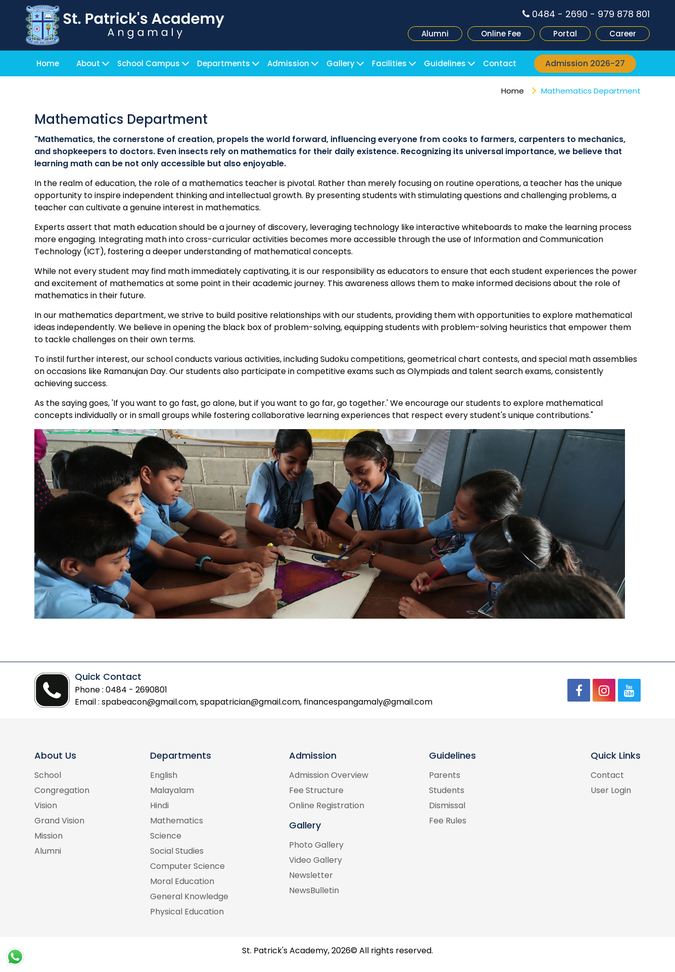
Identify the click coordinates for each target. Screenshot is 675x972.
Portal (565, 33)
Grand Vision (59, 820)
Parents (444, 775)
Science (165, 836)
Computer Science (187, 866)
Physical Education (187, 911)
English (163, 775)
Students (446, 790)
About (88, 63)
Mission (48, 836)
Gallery (340, 63)
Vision (45, 805)
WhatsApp (15, 957)
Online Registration (326, 805)
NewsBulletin (314, 890)
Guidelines (445, 63)
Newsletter (311, 875)
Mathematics (176, 820)
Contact (499, 63)
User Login (611, 790)
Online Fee (501, 33)
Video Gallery (315, 860)
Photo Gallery (316, 845)
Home (47, 63)
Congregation (61, 790)
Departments (223, 63)
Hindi (159, 805)
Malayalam (172, 790)
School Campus (148, 63)
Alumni (435, 33)
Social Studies (177, 851)
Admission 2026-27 (585, 63)
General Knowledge (189, 896)
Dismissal (447, 805)
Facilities (389, 63)
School (47, 775)
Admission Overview (328, 775)
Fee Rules (447, 820)
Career (622, 33)
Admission (288, 63)
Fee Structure (316, 790)
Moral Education (182, 881)
